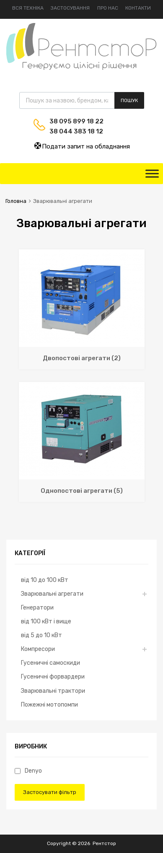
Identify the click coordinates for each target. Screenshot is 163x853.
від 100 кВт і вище (46, 621)
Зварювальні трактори (53, 690)
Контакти (138, 8)
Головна (15, 201)
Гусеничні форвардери (53, 676)
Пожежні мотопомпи (49, 704)
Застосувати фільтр (49, 792)
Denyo (28, 770)
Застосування (70, 8)
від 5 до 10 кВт (41, 635)
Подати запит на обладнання (82, 145)
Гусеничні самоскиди (50, 662)
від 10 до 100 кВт (44, 579)
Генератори (37, 607)
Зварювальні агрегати (52, 593)
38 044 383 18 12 (70, 131)
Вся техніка (28, 8)
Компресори (38, 649)
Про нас (107, 8)
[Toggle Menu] (152, 173)
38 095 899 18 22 (70, 121)
